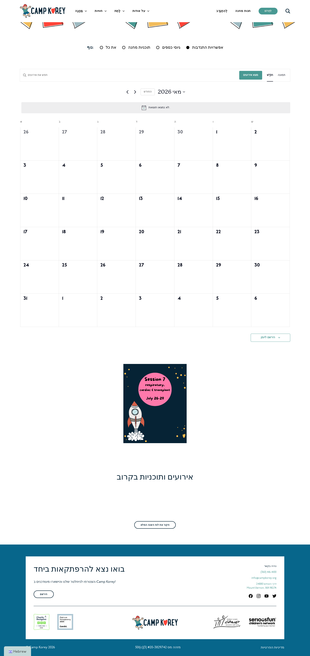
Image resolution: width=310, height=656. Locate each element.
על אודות (138, 11)
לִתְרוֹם (268, 11)
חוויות (99, 11)
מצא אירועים (250, 75)
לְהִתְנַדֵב (222, 11)
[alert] (155, 107)
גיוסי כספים (171, 48)
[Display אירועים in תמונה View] (281, 75)
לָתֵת (117, 11)
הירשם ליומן (268, 337)
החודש (148, 91)
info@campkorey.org (263, 578)
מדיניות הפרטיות (272, 647)
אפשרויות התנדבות (207, 48)
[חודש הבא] (135, 91)
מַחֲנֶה (79, 11)
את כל (111, 48)
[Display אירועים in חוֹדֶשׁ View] (270, 75)
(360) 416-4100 (268, 572)
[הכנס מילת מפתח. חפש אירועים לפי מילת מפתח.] (129, 75)
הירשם (43, 594)
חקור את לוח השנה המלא (155, 525)
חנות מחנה (243, 11)
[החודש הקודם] (127, 91)
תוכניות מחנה (139, 48)
